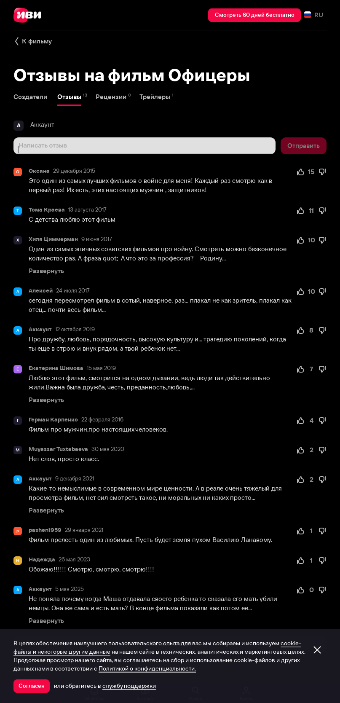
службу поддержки (129, 685)
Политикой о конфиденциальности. (147, 668)
